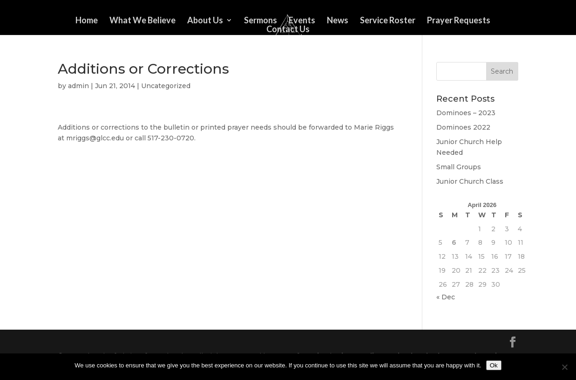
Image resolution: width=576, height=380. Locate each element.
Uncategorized (165, 86)
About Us (205, 21)
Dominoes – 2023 (465, 113)
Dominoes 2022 (463, 127)
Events (302, 21)
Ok (494, 365)
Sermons (260, 21)
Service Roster (387, 21)
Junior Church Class (469, 181)
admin (78, 86)
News (337, 21)
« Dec (445, 297)
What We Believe (142, 21)
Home (86, 21)
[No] (564, 367)
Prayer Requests (458, 21)
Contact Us (288, 30)
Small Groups (458, 167)
